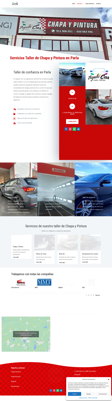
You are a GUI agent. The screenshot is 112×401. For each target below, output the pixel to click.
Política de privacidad (92, 397)
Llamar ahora (73, 121)
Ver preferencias (103, 394)
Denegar (89, 394)
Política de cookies (83, 397)
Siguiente (97, 295)
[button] (108, 379)
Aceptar (75, 394)
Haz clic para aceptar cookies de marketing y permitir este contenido (26, 334)
